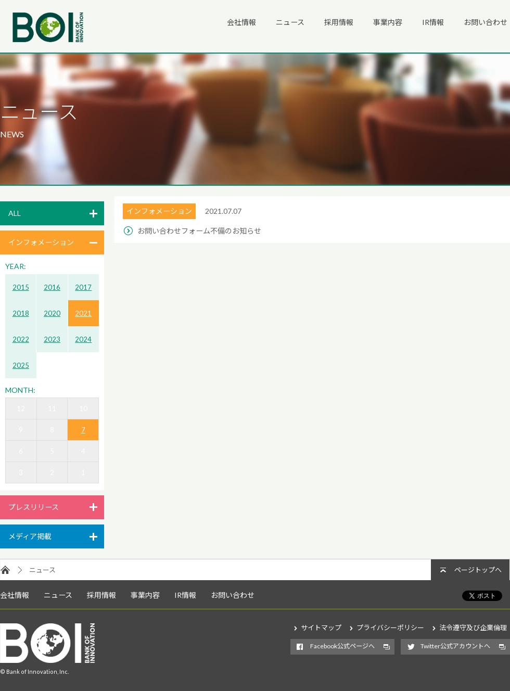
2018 (20, 313)
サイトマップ (321, 627)
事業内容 (387, 22)
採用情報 (338, 22)
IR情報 (433, 22)
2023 (52, 339)
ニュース (290, 22)
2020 (52, 313)
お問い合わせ (485, 22)
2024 (83, 339)
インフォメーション (41, 242)
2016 (52, 287)
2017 (83, 287)
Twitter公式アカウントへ (455, 646)
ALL (14, 213)
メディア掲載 (30, 536)
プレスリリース (33, 507)
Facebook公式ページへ (342, 646)
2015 (20, 287)
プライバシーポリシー (390, 627)
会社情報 (241, 22)
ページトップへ (478, 570)
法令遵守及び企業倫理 (473, 627)
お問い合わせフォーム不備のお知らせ (199, 230)
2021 (83, 313)
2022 (20, 339)
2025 (20, 365)
